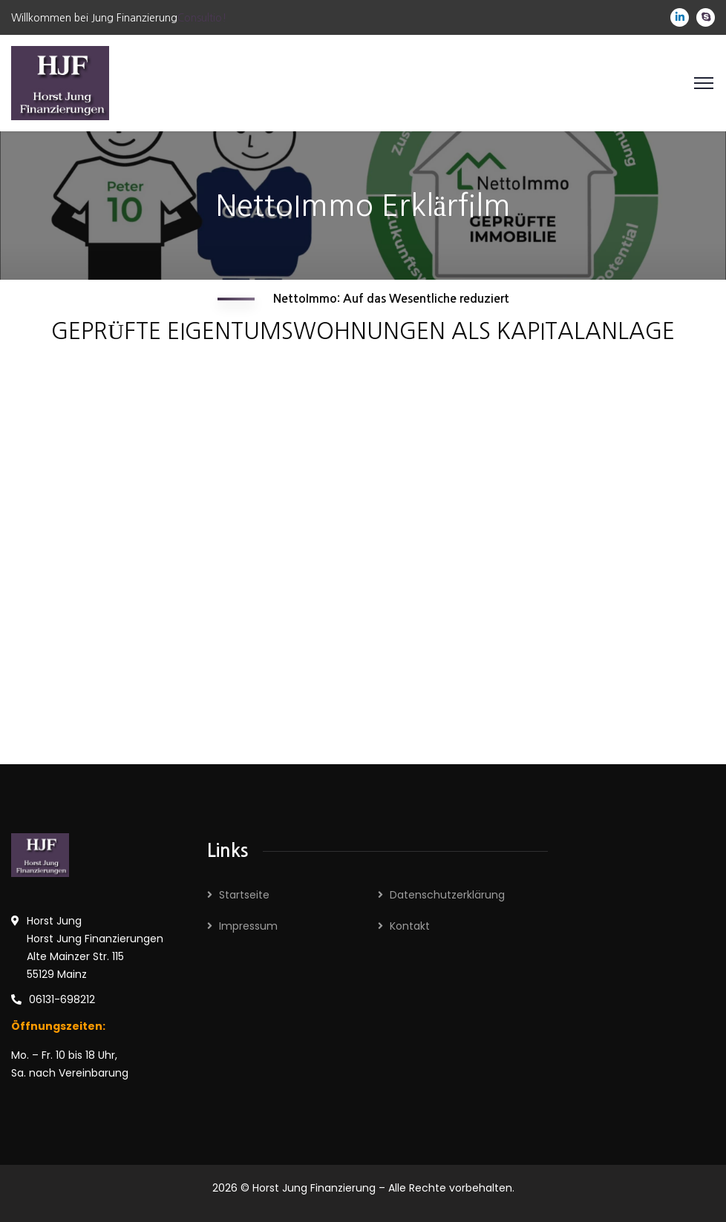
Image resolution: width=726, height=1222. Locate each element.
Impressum (248, 926)
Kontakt (410, 926)
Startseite (244, 894)
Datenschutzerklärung (447, 894)
